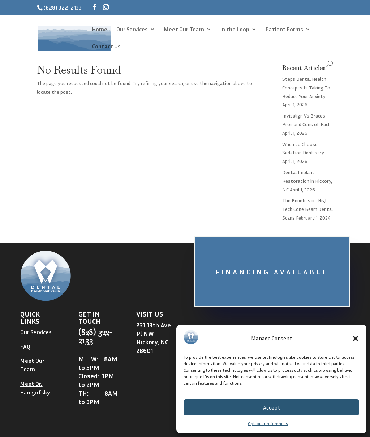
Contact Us (106, 47)
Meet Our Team (184, 30)
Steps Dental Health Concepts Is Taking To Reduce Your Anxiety (306, 87)
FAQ (25, 346)
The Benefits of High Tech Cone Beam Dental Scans (307, 209)
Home (99, 30)
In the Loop (234, 30)
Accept (271, 407)
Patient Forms (284, 30)
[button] (355, 338)
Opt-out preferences (268, 423)
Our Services (132, 30)
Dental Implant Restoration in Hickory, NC (307, 181)
